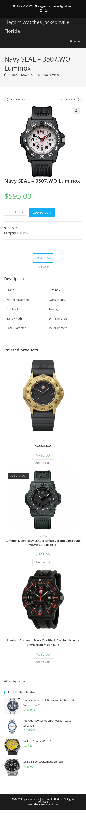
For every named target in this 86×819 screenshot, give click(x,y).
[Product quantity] (15, 212)
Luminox (22, 233)
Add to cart (42, 212)
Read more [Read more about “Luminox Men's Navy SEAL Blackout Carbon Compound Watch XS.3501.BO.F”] (43, 562)
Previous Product (20, 99)
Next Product (67, 99)
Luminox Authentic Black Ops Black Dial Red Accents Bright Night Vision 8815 (43, 642)
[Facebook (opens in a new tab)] (41, 10)
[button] (76, 111)
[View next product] (79, 100)
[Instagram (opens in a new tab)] (45, 10)
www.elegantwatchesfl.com (42, 804)
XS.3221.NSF (43, 446)
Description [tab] (43, 258)
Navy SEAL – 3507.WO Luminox (40, 75)
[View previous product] (7, 100)
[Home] (5, 75)
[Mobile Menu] (74, 41)
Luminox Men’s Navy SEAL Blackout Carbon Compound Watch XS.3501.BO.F (43, 543)
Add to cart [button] (43, 463)
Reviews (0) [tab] (43, 267)
